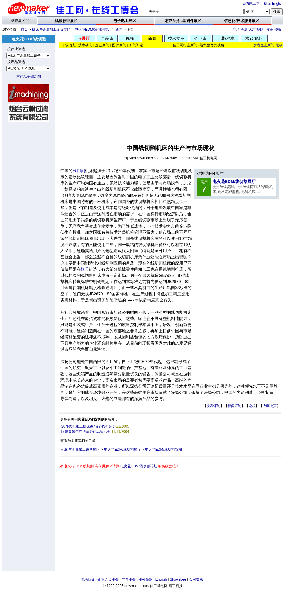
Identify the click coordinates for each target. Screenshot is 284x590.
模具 (85, 269)
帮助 (260, 30)
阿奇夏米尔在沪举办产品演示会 (85, 432)
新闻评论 (234, 406)
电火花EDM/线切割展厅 (93, 30)
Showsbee (178, 579)
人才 (252, 30)
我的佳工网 (250, 3)
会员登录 (196, 579)
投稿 (279, 45)
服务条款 (145, 579)
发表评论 (213, 406)
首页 (24, 30)
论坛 (252, 406)
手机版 (265, 3)
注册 (269, 30)
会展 (244, 30)
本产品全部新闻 (28, 76)
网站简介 (88, 579)
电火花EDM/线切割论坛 (138, 466)
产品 (235, 30)
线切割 (79, 170)
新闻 (118, 30)
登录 (277, 30)
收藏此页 (270, 406)
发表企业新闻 (263, 45)
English (277, 3)
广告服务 (129, 579)
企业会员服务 (108, 579)
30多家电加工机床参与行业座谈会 (87, 426)
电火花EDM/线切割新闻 (163, 449)
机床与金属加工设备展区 (51, 30)
